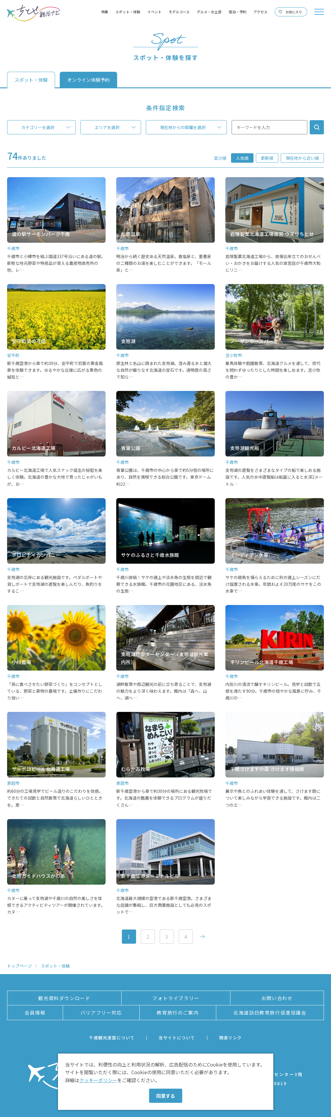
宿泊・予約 (237, 12)
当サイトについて (177, 1038)
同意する (165, 1095)
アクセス (260, 12)
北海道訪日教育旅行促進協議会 (269, 1012)
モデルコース (179, 12)
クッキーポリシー (98, 1080)
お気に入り (294, 11)
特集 (104, 12)
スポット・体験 (127, 12)
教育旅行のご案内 (177, 1012)
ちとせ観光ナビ (33, 13)
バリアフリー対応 (101, 1012)
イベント (154, 12)
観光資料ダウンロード (64, 998)
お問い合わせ (277, 998)
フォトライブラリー (175, 998)
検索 (317, 127)
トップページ (19, 966)
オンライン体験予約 (88, 79)
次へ (202, 937)
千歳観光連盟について (112, 1038)
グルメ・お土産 (209, 12)
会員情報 (35, 1012)
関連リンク (230, 1038)
